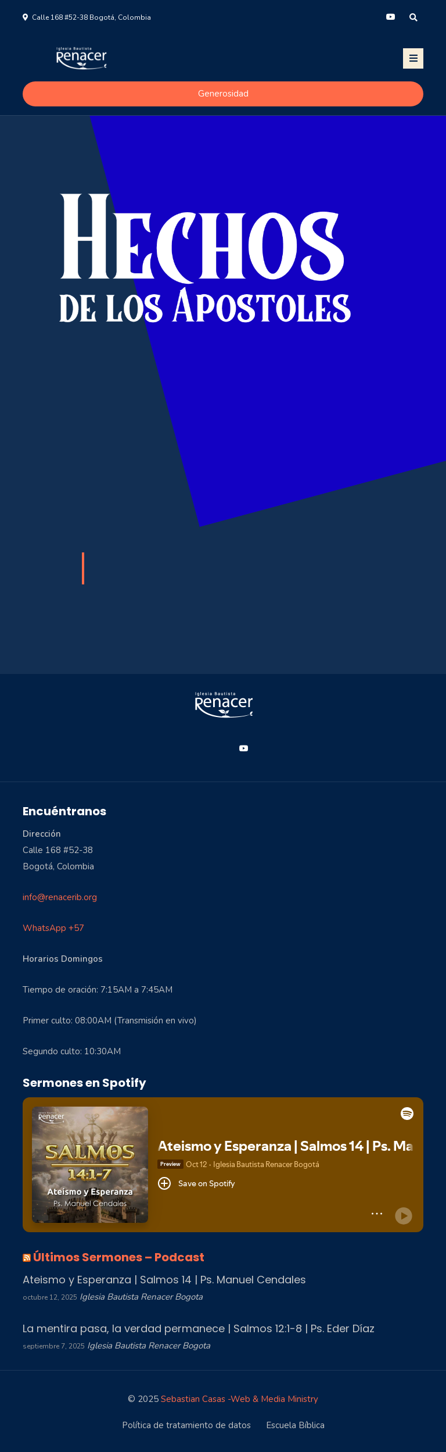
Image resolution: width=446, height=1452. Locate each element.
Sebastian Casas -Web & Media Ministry (239, 1399)
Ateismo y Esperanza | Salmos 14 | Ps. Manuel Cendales (164, 1279)
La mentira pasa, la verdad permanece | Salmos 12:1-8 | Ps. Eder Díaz (199, 1328)
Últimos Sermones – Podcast (118, 1257)
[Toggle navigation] (413, 58)
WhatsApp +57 (53, 928)
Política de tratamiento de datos (186, 1425)
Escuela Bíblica (295, 1425)
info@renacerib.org (60, 897)
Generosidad (223, 93)
